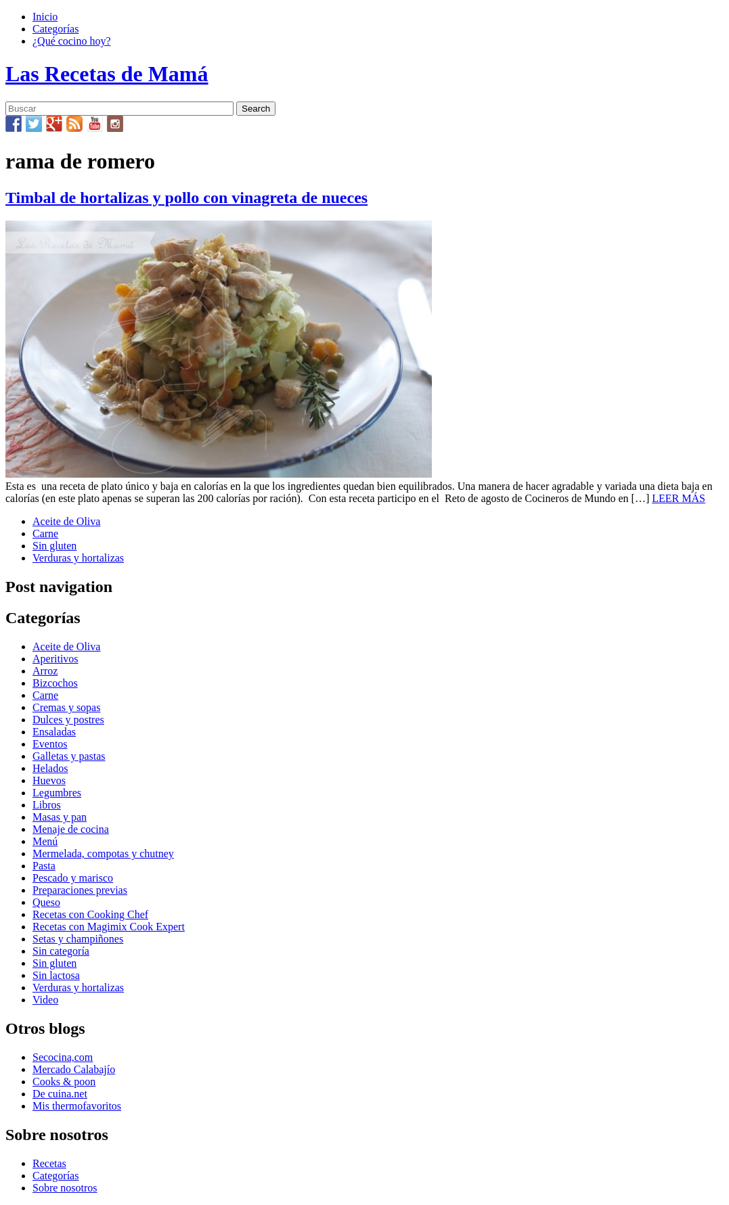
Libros (46, 805)
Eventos (50, 744)
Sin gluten (54, 545)
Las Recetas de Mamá (106, 74)
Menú (45, 841)
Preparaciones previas (79, 890)
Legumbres (56, 792)
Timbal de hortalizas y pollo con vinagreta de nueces (186, 197)
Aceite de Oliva (66, 521)
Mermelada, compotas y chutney (103, 853)
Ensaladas (54, 731)
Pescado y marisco (72, 878)
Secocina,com (62, 1057)
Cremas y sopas (66, 707)
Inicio (45, 16)
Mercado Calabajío (73, 1069)
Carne (45, 533)
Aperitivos (55, 658)
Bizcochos (55, 683)
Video (45, 999)
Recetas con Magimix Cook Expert (108, 926)
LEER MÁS (678, 498)
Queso (46, 902)
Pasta (44, 865)
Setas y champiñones (77, 939)
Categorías (55, 29)
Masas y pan (59, 817)
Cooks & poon (63, 1081)
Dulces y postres (68, 719)
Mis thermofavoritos (76, 1106)
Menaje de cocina (70, 829)
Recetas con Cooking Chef (90, 914)
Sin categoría (60, 951)
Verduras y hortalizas (78, 558)
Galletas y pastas (69, 756)
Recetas (49, 1163)
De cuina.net (59, 1093)
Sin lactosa (56, 975)
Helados (50, 768)
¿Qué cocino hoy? (71, 41)
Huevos (49, 780)
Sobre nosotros (64, 1187)
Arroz (45, 671)
